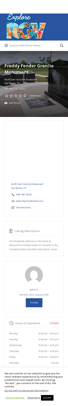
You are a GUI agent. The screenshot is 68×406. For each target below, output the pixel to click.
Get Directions (23, 207)
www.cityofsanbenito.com (29, 201)
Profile (34, 302)
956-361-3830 (24, 194)
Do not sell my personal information (26, 390)
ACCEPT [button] (47, 397)
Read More (33, 397)
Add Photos (13, 103)
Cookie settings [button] (15, 397)
